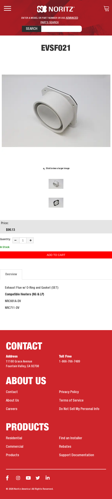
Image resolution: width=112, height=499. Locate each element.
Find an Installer (70, 438)
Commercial (14, 446)
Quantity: (5, 239)
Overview (11, 274)
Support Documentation (76, 455)
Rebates (65, 446)
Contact (12, 392)
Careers (11, 409)
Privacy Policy (69, 392)
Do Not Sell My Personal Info (79, 409)
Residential (14, 438)
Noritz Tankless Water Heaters (56, 9)
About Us (12, 400)
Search (31, 28)
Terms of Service (71, 400)
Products (12, 455)
